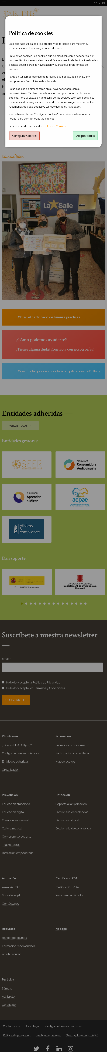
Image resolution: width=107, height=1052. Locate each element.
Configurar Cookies (24, 136)
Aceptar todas (85, 136)
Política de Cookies (54, 126)
